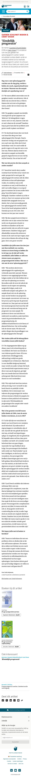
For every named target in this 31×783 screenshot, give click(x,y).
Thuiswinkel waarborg (15, 756)
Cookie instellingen (18, 761)
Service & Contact (12, 763)
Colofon (19, 759)
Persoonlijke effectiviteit (9, 16)
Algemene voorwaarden (9, 759)
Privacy (25, 759)
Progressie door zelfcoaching (7, 642)
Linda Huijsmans (8, 72)
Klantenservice (15, 717)
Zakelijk (15, 721)
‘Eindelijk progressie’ (11, 659)
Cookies (9, 761)
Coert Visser (12, 50)
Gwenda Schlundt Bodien (17, 48)
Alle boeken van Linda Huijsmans (12, 578)
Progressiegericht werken (10, 612)
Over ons (21, 763)
